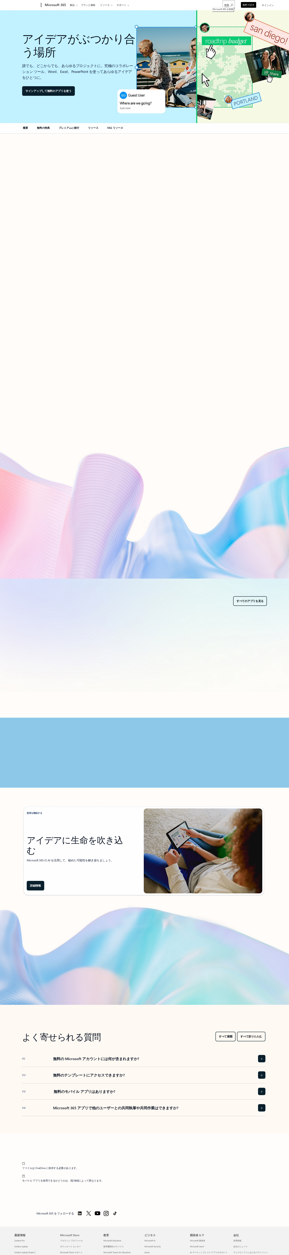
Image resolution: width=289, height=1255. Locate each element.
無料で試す (249, 4)
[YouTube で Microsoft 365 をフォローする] (97, 1213)
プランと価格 (88, 4)
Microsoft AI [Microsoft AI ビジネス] (149, 1240)
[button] (48, 91)
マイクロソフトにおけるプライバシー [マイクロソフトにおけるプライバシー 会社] (250, 1252)
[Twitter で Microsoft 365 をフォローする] (89, 1213)
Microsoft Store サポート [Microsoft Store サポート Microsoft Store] (71, 1252)
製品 (72, 4)
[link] (25, 129)
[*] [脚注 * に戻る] (23, 1162)
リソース (105, 4)
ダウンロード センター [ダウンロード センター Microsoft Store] (70, 1246)
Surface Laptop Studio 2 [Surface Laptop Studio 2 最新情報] (25, 1252)
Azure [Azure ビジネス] (147, 1252)
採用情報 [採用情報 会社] (237, 1240)
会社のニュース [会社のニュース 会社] (240, 1246)
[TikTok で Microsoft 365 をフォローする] (115, 1213)
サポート (121, 4)
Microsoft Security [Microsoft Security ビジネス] (152, 1246)
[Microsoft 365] (55, 5)
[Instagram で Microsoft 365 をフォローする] (106, 1213)
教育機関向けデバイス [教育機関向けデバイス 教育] (113, 1246)
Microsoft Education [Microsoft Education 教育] (112, 1240)
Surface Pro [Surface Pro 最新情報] (19, 1240)
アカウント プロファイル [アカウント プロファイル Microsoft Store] (71, 1240)
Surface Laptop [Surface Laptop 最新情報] (21, 1246)
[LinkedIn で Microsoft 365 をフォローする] (80, 1213)
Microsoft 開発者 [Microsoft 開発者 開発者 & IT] (197, 1240)
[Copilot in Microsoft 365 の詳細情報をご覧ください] (35, 885)
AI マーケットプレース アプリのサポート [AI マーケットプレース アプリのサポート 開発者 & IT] (208, 1252)
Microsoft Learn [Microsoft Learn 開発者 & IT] (197, 1246)
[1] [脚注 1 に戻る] (23, 1175)
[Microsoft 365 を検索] (229, 5)
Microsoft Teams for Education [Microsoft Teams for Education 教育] (117, 1252)
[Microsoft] (27, 5)
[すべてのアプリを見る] (250, 601)
